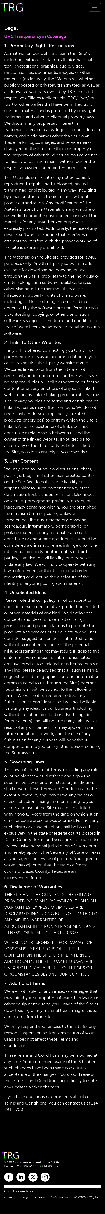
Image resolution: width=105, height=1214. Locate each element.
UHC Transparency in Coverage (35, 36)
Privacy (9, 1197)
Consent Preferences (51, 1197)
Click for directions (19, 1191)
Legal (25, 1197)
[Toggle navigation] (95, 7)
